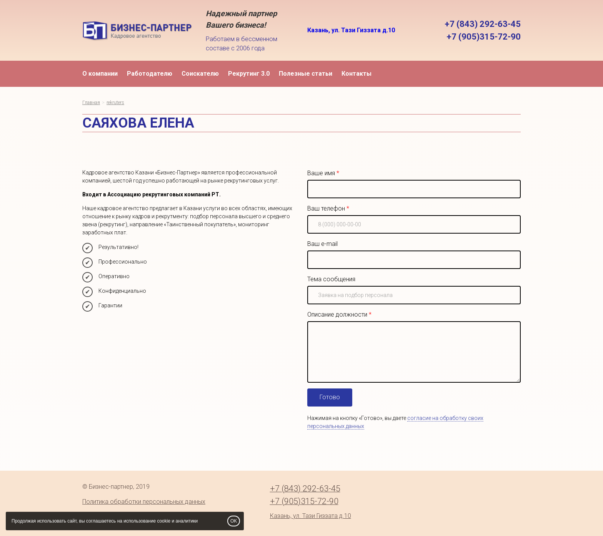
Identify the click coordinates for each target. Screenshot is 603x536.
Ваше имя (321, 173)
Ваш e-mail (322, 243)
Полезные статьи (305, 73)
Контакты (356, 73)
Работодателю (149, 73)
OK (233, 521)
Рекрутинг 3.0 (249, 73)
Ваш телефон (326, 208)
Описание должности (337, 314)
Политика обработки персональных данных (143, 501)
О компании (100, 73)
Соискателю (200, 73)
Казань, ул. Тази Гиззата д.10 (351, 30)
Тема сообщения (331, 279)
